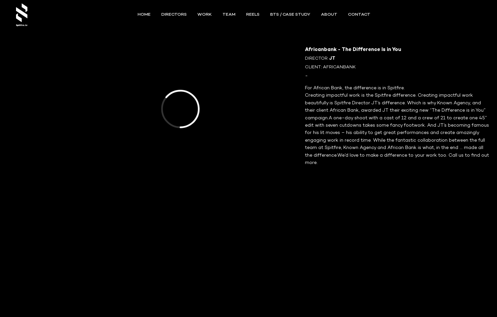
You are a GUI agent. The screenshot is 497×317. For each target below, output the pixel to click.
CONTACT (359, 14)
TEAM (228, 14)
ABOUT (329, 14)
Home (144, 14)
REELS (253, 14)
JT (332, 58)
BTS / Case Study (290, 14)
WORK (204, 14)
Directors (174, 14)
